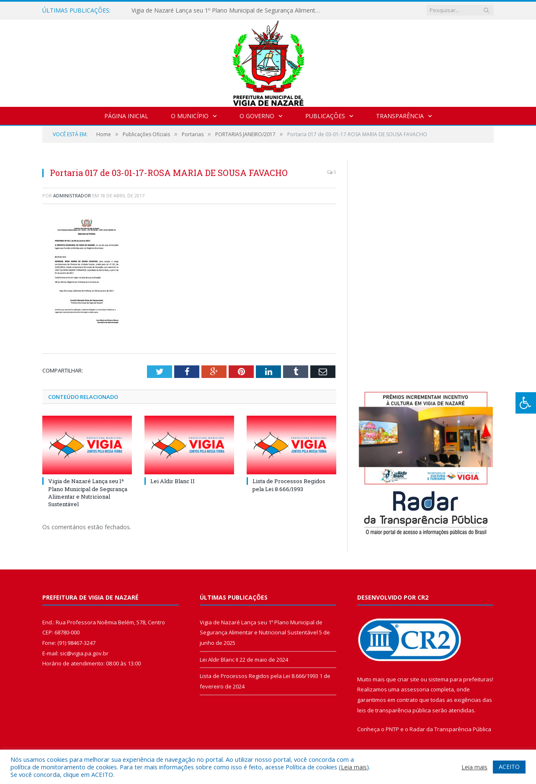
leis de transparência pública (394, 710)
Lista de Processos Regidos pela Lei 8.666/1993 (289, 484)
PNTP (392, 729)
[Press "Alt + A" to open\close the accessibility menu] (525, 403)
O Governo (257, 116)
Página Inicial (126, 116)
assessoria (415, 689)
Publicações (325, 116)
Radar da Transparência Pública (450, 729)
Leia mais (354, 767)
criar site (408, 679)
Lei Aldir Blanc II (172, 481)
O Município (190, 116)
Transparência (400, 116)
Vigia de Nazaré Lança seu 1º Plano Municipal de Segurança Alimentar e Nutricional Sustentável (227, 10)
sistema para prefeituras (460, 679)
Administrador (72, 195)
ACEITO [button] (509, 767)
